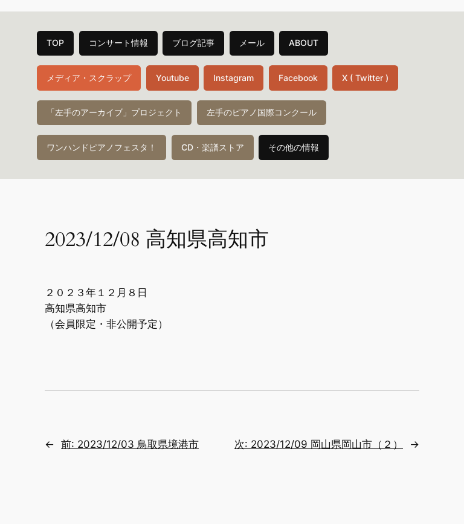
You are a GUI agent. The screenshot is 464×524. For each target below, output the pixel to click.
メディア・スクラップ (89, 78)
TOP (55, 42)
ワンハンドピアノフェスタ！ (101, 147)
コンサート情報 (118, 42)
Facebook (298, 78)
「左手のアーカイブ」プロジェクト (114, 112)
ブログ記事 (193, 42)
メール (252, 42)
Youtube (172, 78)
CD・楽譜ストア (212, 147)
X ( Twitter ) (365, 78)
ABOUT (303, 42)
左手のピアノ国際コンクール (262, 112)
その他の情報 (293, 147)
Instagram (233, 78)
